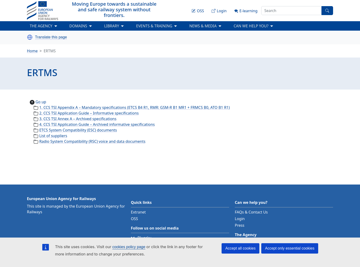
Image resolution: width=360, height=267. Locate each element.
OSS (134, 218)
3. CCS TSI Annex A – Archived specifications (77, 118)
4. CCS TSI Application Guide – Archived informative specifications (97, 124)
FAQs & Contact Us (251, 212)
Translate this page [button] (51, 37)
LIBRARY (111, 26)
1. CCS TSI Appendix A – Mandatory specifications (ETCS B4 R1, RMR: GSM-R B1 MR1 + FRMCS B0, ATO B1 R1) (134, 107)
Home (32, 50)
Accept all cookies (240, 248)
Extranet (138, 212)
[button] (30, 37)
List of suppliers (53, 135)
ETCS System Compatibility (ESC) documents (78, 130)
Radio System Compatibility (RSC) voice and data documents (92, 141)
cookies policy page (128, 247)
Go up (40, 101)
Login (240, 218)
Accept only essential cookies (289, 248)
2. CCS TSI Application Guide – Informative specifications (89, 113)
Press (239, 225)
